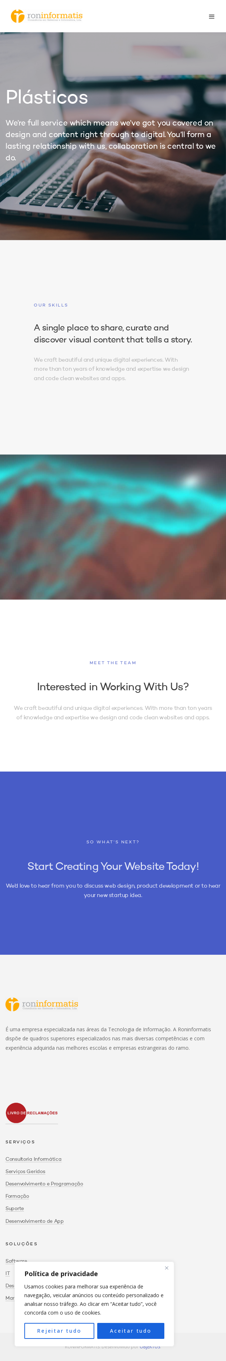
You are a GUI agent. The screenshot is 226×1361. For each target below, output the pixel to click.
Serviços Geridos (25, 1171)
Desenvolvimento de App (34, 1221)
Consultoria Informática (33, 1159)
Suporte (14, 1208)
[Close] (166, 1267)
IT (7, 1273)
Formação (17, 1196)
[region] (94, 1304)
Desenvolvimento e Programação (44, 1184)
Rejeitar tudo (59, 1330)
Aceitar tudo (131, 1330)
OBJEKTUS (150, 1347)
